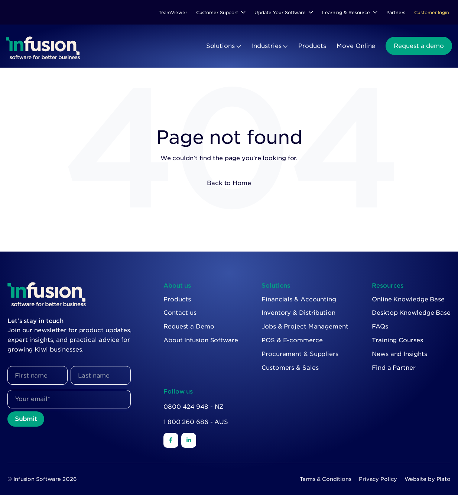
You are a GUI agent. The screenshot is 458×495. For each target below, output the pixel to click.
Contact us (179, 312)
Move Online (356, 45)
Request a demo (419, 45)
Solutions (220, 45)
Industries (267, 45)
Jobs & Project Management (305, 326)
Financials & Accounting (299, 299)
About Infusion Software (200, 340)
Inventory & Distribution (298, 312)
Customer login (431, 12)
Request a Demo (188, 326)
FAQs (380, 326)
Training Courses (397, 340)
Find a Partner (394, 367)
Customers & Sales (290, 367)
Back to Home (229, 183)
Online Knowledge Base (408, 299)
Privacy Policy (378, 479)
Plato (443, 479)
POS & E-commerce (292, 340)
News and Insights (399, 354)
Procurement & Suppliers (300, 354)
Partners (395, 12)
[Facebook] (170, 440)
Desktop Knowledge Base (411, 312)
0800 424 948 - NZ (193, 406)
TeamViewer (173, 12)
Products (312, 45)
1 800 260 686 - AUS (195, 422)
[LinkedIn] (188, 440)
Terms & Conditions (325, 479)
